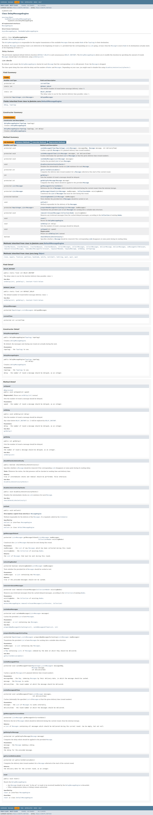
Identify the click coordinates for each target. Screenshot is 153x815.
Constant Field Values (34, 281)
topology (13, 105)
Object (41, 253)
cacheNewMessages (47, 159)
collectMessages (64, 247)
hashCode (36, 257)
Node (88, 191)
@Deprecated (8, 390)
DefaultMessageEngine (16, 39)
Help (39, 2)
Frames (23, 5)
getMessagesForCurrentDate (51, 186)
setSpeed (44, 229)
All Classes (42, 5)
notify (43, 257)
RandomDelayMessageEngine (28, 31)
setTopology (90, 249)
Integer (18, 97)
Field (14, 8)
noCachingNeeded (47, 196)
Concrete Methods (39, 142)
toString (59, 257)
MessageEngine (7, 26)
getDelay (44, 175)
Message (29, 97)
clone (6, 257)
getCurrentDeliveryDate (50, 170)
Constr (19, 8)
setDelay (44, 224)
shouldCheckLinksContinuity (51, 237)
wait (66, 257)
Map (13, 97)
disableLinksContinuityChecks (52, 164)
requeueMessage (70, 249)
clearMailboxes (9, 247)
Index (35, 2)
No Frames (30, 5)
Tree (22, 2)
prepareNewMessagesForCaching (52, 207)
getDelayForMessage (48, 180)
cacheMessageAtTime (48, 148)
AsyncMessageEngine (9, 31)
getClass (27, 257)
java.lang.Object (7, 17)
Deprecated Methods (57, 142)
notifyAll (51, 257)
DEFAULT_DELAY (46, 86)
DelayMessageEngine (11, 123)
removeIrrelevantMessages (50, 213)
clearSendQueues (36, 247)
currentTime (45, 83)
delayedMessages (47, 97)
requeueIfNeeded (57, 249)
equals (12, 257)
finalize (19, 257)
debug (6, 105)
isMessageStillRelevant (136, 247)
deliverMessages (119, 247)
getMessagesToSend (48, 191)
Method (26, 8)
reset (43, 218)
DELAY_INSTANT (46, 92)
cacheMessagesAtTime (48, 153)
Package (10, 2)
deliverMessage (106, 247)
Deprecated (28, 2)
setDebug (81, 249)
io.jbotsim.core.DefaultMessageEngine (18, 19)
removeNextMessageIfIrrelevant (37, 249)
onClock (43, 202)
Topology (23, 123)
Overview (4, 2)
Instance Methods (23, 142)
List (23, 97)
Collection (82, 191)
